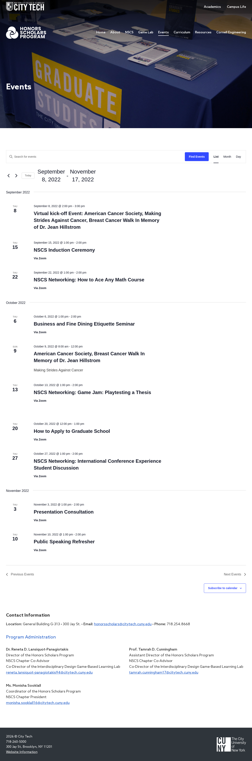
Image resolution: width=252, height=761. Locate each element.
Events (163, 32)
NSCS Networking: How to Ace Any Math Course (89, 279)
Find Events (197, 156)
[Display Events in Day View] (238, 156)
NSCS (129, 32)
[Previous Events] (8, 175)
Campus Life (236, 7)
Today (28, 175)
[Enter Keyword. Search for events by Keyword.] (95, 156)
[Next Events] (16, 175)
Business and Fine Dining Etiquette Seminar (84, 324)
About (115, 32)
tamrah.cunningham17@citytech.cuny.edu (163, 672)
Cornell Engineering (231, 32)
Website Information (21, 752)
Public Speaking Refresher (64, 541)
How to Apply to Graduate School (72, 431)
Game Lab (145, 32)
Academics (212, 7)
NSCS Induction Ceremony (64, 250)
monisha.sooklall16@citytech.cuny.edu (38, 703)
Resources (203, 32)
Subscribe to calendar (222, 588)
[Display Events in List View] (216, 156)
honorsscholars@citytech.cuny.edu (123, 624)
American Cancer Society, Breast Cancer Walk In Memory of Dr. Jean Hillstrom (89, 357)
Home (100, 32)
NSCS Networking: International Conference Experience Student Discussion (97, 464)
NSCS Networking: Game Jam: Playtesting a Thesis (92, 392)
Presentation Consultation (64, 512)
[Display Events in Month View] (227, 156)
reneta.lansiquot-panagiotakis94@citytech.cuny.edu (49, 672)
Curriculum (182, 32)
